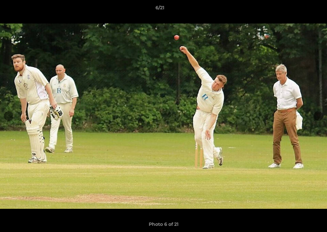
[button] (300, 9)
